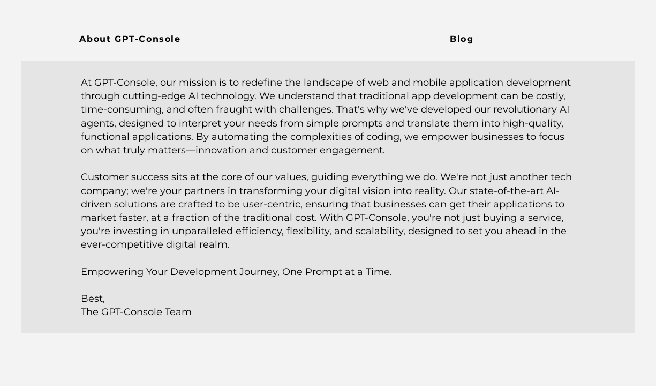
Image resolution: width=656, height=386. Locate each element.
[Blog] (463, 38)
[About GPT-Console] (131, 38)
